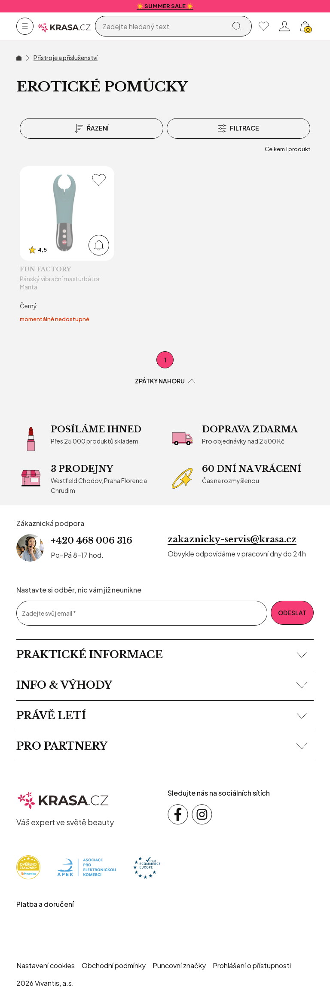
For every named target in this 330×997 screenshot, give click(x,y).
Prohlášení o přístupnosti (252, 965)
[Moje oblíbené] (263, 26)
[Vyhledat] (236, 26)
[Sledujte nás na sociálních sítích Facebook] (178, 814)
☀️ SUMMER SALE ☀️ (165, 6)
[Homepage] (64, 26)
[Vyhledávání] (162, 26)
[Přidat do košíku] (99, 245)
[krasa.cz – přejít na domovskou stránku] (63, 799)
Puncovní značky (179, 965)
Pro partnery (161, 746)
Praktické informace (161, 654)
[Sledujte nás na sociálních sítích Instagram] (202, 814)
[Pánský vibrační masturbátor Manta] (67, 245)
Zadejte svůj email (49, 613)
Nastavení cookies (45, 965)
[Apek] (86, 866)
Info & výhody (161, 685)
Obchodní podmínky (114, 965)
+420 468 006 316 (91, 540)
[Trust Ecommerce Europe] (147, 866)
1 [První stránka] (165, 360)
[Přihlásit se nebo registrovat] (284, 26)
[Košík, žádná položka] (305, 26)
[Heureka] (28, 866)
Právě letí (161, 715)
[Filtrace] (238, 128)
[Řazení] (91, 128)
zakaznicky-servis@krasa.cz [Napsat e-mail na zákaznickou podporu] (232, 539)
